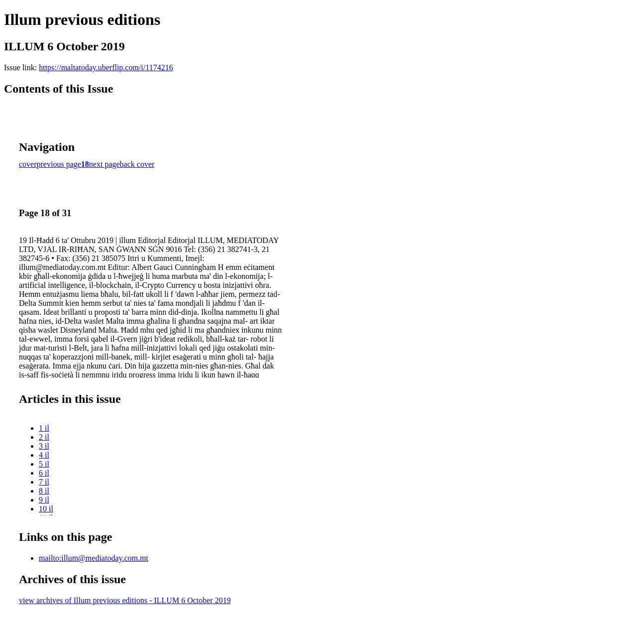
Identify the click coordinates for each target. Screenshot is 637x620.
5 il (44, 464)
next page (104, 164)
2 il (44, 437)
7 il (44, 482)
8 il (44, 491)
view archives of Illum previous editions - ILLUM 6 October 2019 (125, 600)
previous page (59, 164)
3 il (44, 446)
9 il (44, 500)
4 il (44, 455)
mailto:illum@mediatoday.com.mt (93, 558)
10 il (46, 508)
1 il (44, 428)
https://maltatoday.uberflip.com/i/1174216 (106, 67)
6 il (44, 473)
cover (28, 164)
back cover (137, 164)
